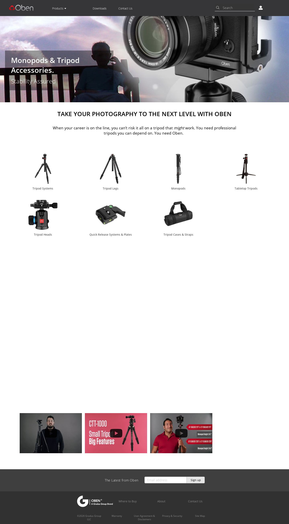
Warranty (117, 516)
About (161, 501)
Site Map (200, 516)
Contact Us (125, 8)
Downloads (100, 8)
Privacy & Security (172, 516)
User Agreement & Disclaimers (144, 517)
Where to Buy (128, 501)
